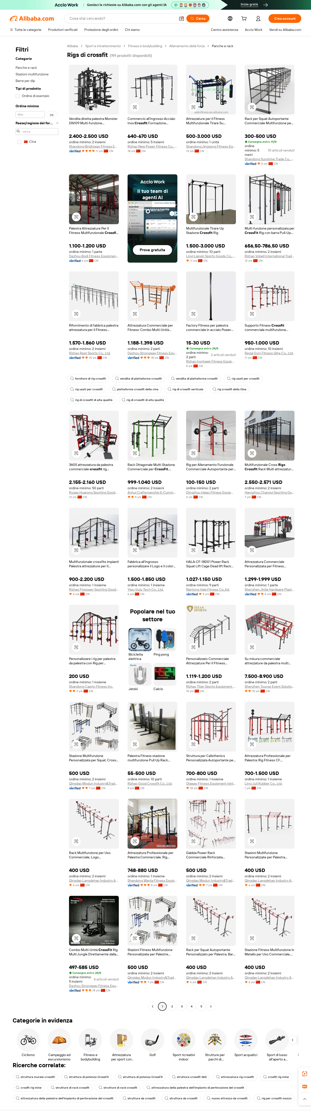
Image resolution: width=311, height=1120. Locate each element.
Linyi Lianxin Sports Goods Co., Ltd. (211, 256)
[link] (304, 1073)
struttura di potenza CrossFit (83, 1077)
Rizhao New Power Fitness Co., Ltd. (152, 146)
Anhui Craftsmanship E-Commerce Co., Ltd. (152, 492)
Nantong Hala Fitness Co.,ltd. (208, 589)
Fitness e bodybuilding (145, 46)
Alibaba (72, 46)
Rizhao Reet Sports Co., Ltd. (90, 353)
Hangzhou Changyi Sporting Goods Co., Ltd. (269, 492)
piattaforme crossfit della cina (133, 389)
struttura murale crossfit (34, 1077)
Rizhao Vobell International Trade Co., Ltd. (269, 256)
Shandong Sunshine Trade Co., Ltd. (269, 159)
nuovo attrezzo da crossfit (216, 1098)
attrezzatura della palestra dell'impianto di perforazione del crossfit (187, 1088)
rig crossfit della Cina (223, 389)
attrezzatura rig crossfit (224, 1077)
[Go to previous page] (152, 1006)
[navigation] (37, 527)
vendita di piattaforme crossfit (135, 379)
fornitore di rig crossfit (87, 379)
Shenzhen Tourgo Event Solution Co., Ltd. (269, 686)
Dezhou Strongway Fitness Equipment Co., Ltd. (152, 353)
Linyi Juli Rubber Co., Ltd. (264, 783)
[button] (134, 107)
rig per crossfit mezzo (261, 1098)
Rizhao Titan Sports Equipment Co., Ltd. (211, 686)
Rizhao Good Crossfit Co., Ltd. (150, 783)
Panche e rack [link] (222, 46)
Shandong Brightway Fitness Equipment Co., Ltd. (94, 146)
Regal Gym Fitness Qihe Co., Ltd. (269, 353)
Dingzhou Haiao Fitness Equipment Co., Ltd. (211, 492)
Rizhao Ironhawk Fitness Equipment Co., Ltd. (211, 361)
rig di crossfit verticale (181, 389)
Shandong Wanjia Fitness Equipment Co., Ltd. (152, 880)
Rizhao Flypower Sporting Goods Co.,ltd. (94, 589)
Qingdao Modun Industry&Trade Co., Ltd (94, 783)
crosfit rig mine (263, 1077)
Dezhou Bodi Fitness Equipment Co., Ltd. (94, 256)
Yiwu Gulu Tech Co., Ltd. (146, 589)
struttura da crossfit (132, 1098)
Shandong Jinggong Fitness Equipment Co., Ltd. (211, 146)
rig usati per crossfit (236, 379)
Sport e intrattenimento (103, 46)
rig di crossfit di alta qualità (269, 389)
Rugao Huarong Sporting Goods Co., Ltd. (94, 492)
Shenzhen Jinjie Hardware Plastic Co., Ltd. (269, 589)
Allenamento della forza (187, 46)
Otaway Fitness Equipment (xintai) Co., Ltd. (211, 783)
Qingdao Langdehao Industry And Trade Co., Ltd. (94, 880)
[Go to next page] (211, 1006)
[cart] (244, 19)
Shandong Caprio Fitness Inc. (91, 686)
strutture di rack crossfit (68, 1088)
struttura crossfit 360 (180, 1077)
